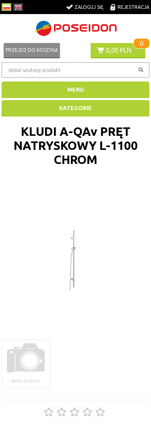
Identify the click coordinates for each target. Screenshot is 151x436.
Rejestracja (133, 7)
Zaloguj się (88, 7)
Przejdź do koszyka (32, 50)
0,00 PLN (118, 50)
